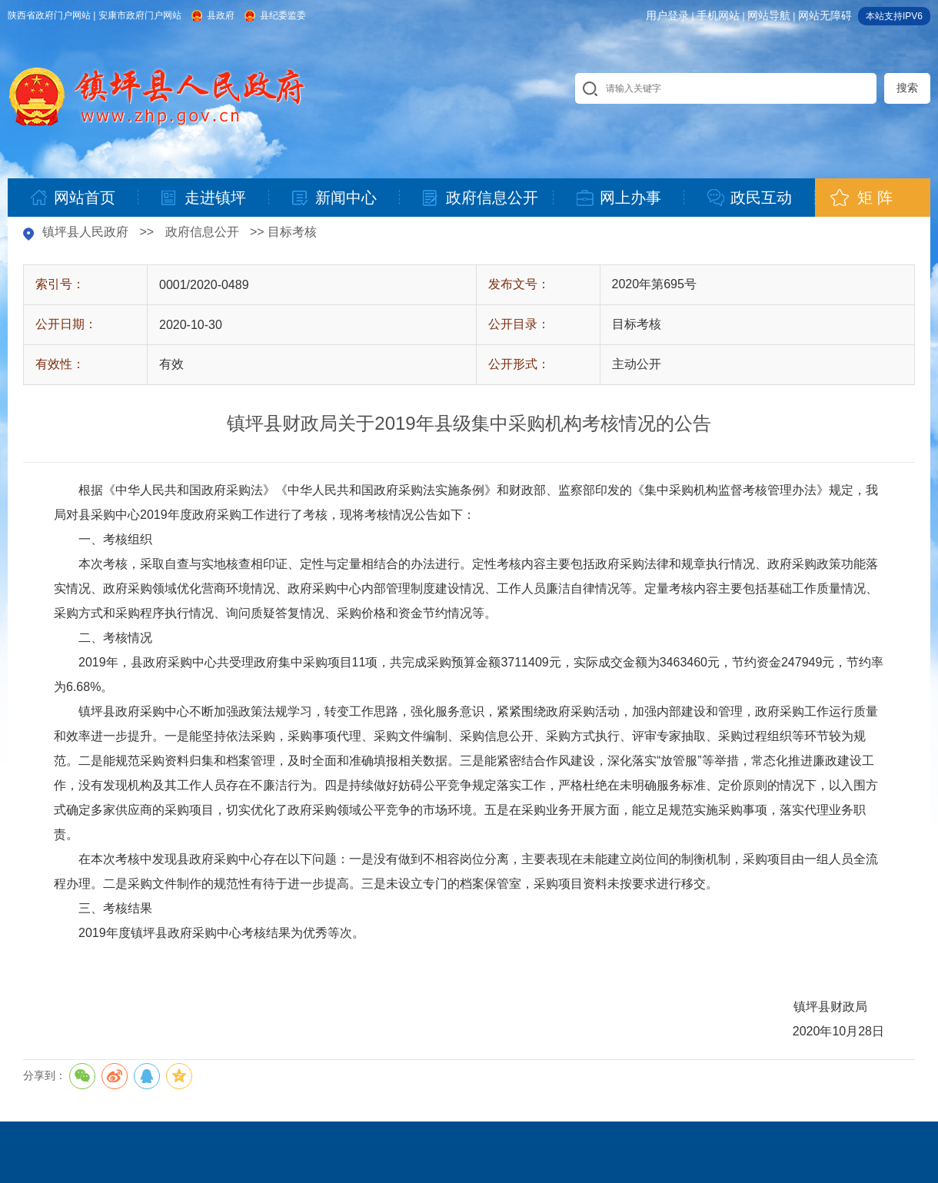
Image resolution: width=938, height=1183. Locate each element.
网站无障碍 (825, 15)
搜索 (907, 87)
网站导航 (768, 15)
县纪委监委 (283, 15)
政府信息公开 (202, 231)
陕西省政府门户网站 (49, 15)
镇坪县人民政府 (85, 231)
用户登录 (667, 15)
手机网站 (718, 15)
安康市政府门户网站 (139, 15)
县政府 (220, 15)
